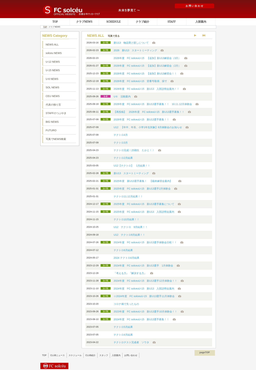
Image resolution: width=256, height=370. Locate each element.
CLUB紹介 (90, 355)
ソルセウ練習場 (59, 155)
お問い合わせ (130, 355)
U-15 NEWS (53, 70)
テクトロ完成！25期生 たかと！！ (134, 150)
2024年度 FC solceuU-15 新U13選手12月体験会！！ (145, 280)
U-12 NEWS (53, 61)
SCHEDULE (113, 21)
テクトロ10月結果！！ (126, 219)
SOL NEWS (52, 87)
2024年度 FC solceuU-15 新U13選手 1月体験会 (143, 265)
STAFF (172, 21)
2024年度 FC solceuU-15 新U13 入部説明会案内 (144, 288)
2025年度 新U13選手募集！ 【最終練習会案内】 (144, 181)
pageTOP (205, 352)
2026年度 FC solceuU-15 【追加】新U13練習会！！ (145, 73)
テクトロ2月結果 (123, 157)
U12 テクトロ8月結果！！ (129, 234)
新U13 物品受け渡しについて (131, 42)
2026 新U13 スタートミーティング (135, 50)
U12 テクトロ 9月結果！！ (131, 227)
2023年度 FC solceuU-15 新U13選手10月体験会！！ (145, 311)
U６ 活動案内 (122, 96)
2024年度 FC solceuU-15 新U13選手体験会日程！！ (145, 242)
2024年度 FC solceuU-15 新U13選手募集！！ (141, 319)
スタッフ (103, 355)
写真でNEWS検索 (56, 139)
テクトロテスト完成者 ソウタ (131, 342)
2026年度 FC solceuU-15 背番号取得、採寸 (140, 81)
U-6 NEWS (52, 78)
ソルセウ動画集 (59, 188)
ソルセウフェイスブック (59, 170)
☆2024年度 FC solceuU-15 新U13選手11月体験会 (144, 296)
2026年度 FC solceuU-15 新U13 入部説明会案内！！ (146, 88)
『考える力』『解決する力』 (130, 273)
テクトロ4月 (121, 134)
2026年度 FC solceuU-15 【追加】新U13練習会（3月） (147, 58)
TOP (55, 21)
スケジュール (75, 355)
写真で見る (114, 36)
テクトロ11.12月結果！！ (128, 196)
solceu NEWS (54, 53)
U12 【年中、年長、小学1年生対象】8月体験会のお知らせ (148, 127)
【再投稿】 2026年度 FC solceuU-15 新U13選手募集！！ (149, 111)
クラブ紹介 (142, 21)
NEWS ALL (52, 44)
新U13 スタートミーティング (131, 173)
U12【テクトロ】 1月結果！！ (132, 165)
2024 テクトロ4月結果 (126, 257)
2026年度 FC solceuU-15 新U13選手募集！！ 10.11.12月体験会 (153, 104)
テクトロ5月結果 (123, 326)
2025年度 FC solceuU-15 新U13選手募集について (144, 204)
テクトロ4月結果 (123, 334)
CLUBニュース (57, 355)
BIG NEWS (52, 121)
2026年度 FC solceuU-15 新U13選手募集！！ (141, 119)
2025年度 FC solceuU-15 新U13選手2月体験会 (142, 188)
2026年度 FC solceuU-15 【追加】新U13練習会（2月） (147, 65)
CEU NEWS (53, 96)
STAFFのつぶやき (56, 113)
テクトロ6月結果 (123, 250)
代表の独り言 (53, 104)
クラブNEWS (84, 21)
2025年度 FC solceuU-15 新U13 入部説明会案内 (144, 211)
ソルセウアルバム (59, 213)
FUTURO (51, 130)
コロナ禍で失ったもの (126, 303)
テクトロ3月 (121, 142)
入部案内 (200, 21)
